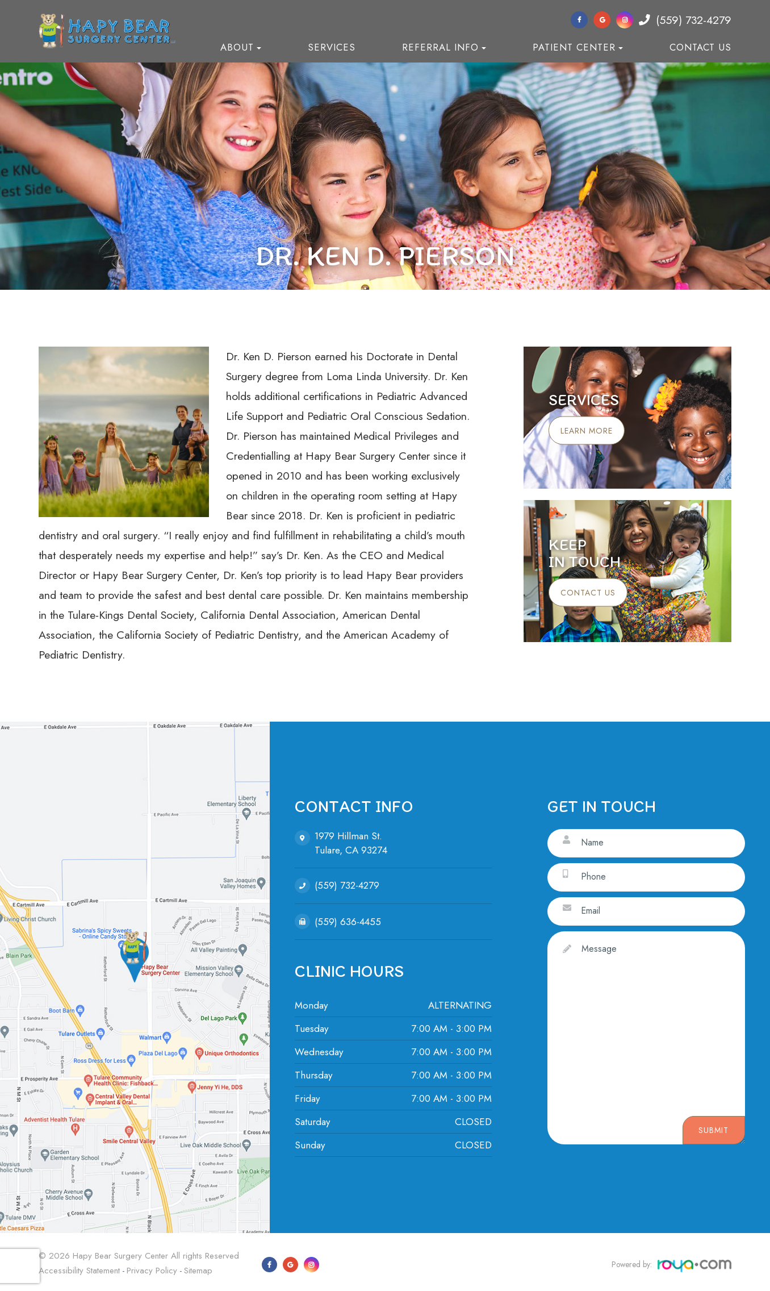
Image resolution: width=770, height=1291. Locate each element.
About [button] (240, 47)
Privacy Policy (152, 1267)
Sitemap (198, 1267)
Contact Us (700, 47)
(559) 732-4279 (685, 20)
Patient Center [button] (578, 47)
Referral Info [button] (444, 47)
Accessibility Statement (79, 1267)
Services (331, 47)
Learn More (592, 430)
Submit (713, 1130)
